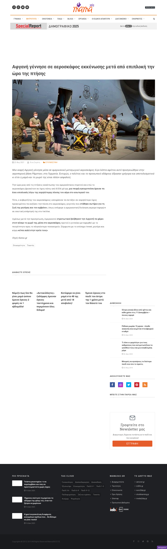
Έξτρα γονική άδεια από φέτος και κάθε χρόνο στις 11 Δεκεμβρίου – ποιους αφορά (136, 312)
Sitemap (115, 499)
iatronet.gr (140, 482)
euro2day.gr (141, 490)
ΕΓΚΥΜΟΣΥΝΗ (51, 162)
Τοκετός (30, 245)
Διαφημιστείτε (118, 482)
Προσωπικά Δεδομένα (121, 503)
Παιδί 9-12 (85, 490)
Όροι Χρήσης (117, 494)
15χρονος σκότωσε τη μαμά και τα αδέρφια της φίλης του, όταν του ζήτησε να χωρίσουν (38, 500)
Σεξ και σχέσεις (84, 495)
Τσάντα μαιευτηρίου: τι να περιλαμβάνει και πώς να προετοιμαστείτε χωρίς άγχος (37, 484)
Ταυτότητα (116, 486)
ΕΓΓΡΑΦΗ (132, 443)
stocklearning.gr (142, 494)
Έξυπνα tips (66, 486)
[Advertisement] (59, 342)
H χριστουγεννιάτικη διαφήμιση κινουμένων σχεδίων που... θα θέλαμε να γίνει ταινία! (40, 517)
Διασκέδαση (96, 482)
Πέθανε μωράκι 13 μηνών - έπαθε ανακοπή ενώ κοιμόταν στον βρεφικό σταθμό (137, 328)
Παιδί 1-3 (100, 486)
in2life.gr (139, 486)
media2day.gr (141, 499)
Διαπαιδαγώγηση (82, 482)
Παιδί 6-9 (75, 490)
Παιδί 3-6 (65, 490)
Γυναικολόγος (67, 482)
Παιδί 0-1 (90, 486)
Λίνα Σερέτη (33, 162)
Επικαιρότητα (19, 245)
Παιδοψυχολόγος (69, 495)
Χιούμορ (65, 499)
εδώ (128, 26)
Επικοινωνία (117, 490)
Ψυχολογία (75, 499)
